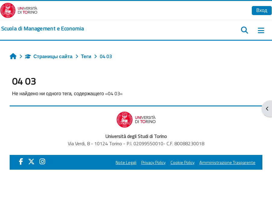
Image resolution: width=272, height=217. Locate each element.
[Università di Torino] (19, 9)
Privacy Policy (153, 162)
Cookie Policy (182, 162)
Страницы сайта (49, 56)
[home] (42, 28)
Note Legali (126, 162)
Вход (261, 10)
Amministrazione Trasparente (227, 162)
